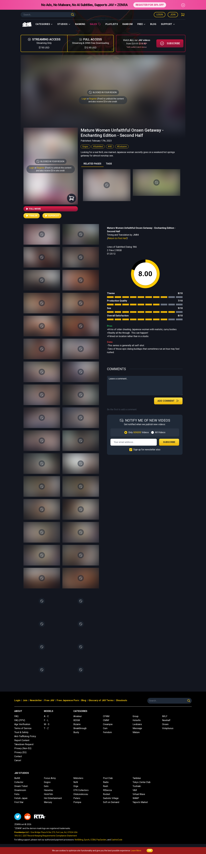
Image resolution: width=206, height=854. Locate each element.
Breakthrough (80, 728)
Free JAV (49, 700)
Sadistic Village (111, 798)
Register (93, 99)
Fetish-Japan (20, 798)
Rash (105, 786)
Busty (76, 732)
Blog (153, 24)
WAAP (136, 798)
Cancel (17, 760)
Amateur (77, 716)
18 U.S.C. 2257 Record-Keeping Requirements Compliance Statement (45, 836)
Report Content (21, 740)
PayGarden (101, 840)
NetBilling (79, 840)
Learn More (136, 850)
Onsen (165, 724)
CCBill (93, 840)
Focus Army (50, 778)
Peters (76, 798)
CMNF (106, 720)
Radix (106, 782)
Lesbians (137, 724)
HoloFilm (48, 794)
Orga (75, 786)
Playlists (111, 24)
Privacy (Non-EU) (22, 748)
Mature (136, 732)
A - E (46, 716)
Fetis (16, 794)
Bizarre (77, 724)
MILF (164, 716)
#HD (110, 146)
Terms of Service (22, 728)
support (168, 24)
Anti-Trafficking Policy (25, 736)
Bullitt (17, 778)
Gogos (85, 146)
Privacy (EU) (20, 752)
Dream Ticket (21, 786)
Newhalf (166, 720)
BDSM (76, 720)
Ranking (80, 24)
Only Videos (138, 432)
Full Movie (33, 208)
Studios (64, 24)
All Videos (160, 432)
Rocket (106, 794)
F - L (46, 720)
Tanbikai (137, 778)
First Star (18, 802)
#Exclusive (122, 146)
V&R (135, 790)
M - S (46, 724)
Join (172, 14)
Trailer (31, 215)
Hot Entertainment (53, 798)
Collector (18, 782)
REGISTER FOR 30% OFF (150, 4)
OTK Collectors (81, 790)
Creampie (108, 724)
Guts (46, 786)
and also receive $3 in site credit (50, 170)
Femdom (107, 732)
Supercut (52, 215)
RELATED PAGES (92, 163)
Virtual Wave (139, 794)
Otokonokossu (80, 794)
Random (127, 24)
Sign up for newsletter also (146, 449)
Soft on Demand (111, 802)
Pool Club (108, 778)
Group (135, 716)
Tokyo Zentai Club (141, 782)
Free (141, 24)
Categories (44, 24)
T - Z (46, 728)
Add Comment (168, 400)
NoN (75, 782)
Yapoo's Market (140, 802)
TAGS (109, 163)
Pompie (77, 802)
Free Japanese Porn (68, 700)
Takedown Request (23, 744)
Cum (105, 728)
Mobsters (78, 778)
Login (159, 14)
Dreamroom (20, 790)
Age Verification (22, 724)
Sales (95, 24)
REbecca (107, 790)
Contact (18, 756)
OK (149, 850)
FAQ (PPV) (19, 720)
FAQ (16, 716)
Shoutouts (121, 700)
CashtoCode (116, 840)
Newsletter (36, 700)
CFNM (106, 716)
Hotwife (137, 720)
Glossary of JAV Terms (101, 700)
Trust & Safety (21, 732)
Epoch (87, 840)
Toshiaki (137, 786)
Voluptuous (167, 728)
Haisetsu (48, 790)
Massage (137, 728)
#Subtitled (98, 146)
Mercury (48, 802)
